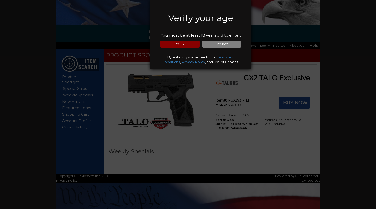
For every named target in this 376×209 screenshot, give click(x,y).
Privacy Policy (193, 62)
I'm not (222, 44)
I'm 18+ (180, 44)
